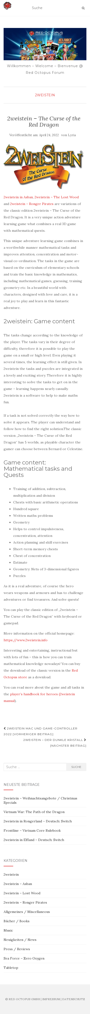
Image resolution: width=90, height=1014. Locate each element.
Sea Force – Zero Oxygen (24, 958)
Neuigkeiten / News (20, 940)
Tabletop (11, 967)
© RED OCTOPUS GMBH (22, 999)
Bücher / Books (17, 921)
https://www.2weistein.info (26, 640)
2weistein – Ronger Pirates (32, 204)
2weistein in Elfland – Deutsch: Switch (34, 840)
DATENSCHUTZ (73, 999)
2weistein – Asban (18, 884)
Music (8, 930)
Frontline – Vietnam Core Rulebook (32, 830)
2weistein (45, 95)
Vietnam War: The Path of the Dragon (34, 812)
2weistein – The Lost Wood (57, 197)
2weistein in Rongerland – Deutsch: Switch (38, 821)
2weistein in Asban (18, 197)
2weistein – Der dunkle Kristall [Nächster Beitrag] (54, 742)
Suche (76, 767)
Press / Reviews (17, 949)
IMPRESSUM (51, 999)
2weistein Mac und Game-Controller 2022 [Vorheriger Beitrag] (41, 731)
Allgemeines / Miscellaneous (27, 912)
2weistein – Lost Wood (22, 893)
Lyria (72, 135)
